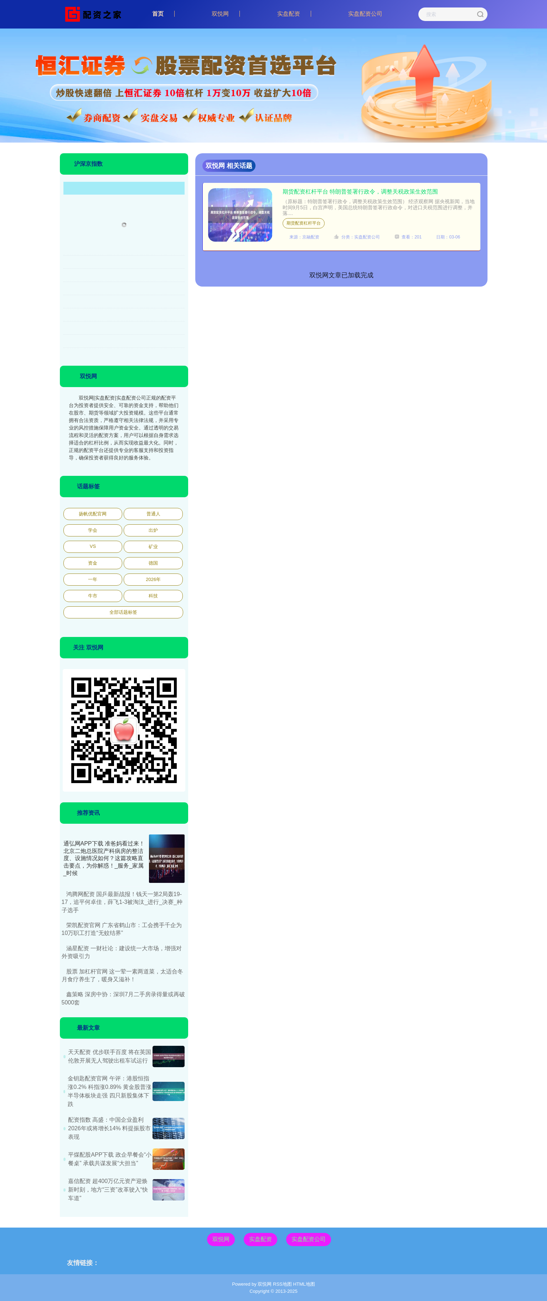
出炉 (153, 530)
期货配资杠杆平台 (304, 223)
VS (93, 546)
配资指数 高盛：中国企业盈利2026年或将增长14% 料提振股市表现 (109, 1128)
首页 (158, 14)
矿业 (153, 546)
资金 (92, 563)
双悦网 (220, 14)
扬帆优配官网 (93, 513)
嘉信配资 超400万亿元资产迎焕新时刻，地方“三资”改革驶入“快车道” (108, 1189)
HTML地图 (304, 1284)
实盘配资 (288, 14)
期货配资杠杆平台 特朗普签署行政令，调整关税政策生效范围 (360, 192)
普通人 (153, 513)
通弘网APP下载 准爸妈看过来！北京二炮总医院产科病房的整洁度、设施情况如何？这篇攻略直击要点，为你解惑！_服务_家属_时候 (104, 858)
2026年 (153, 579)
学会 (92, 530)
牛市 (92, 595)
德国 (153, 563)
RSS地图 (282, 1284)
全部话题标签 (123, 612)
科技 (153, 595)
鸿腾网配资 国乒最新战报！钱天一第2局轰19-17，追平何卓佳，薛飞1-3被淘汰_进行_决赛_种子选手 (122, 902)
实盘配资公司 (365, 14)
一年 (92, 579)
